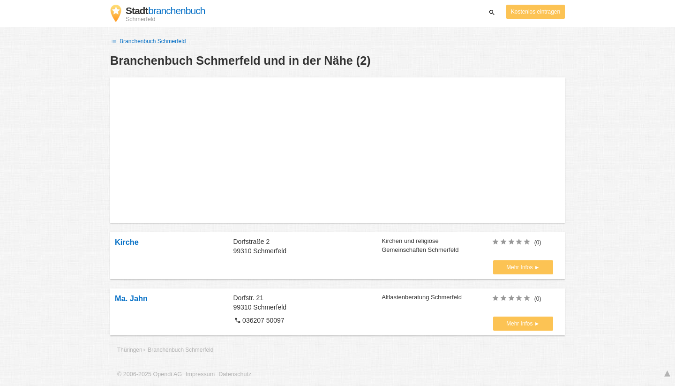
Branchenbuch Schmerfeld (148, 41)
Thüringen (129, 350)
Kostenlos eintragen (535, 11)
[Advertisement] (337, 150)
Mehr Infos (520, 267)
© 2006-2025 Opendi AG (149, 374)
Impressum (200, 374)
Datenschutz (234, 374)
